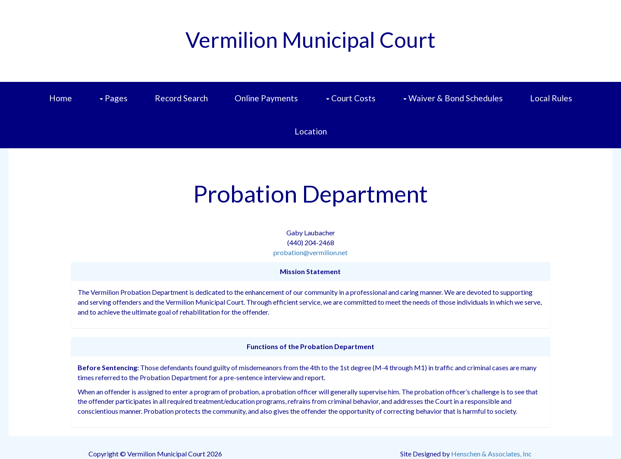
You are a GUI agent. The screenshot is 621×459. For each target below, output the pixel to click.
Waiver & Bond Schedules (453, 98)
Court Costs (351, 98)
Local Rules (551, 98)
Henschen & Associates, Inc (491, 454)
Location (311, 131)
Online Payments (266, 98)
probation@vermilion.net (310, 252)
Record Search (181, 98)
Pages (114, 98)
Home (60, 98)
